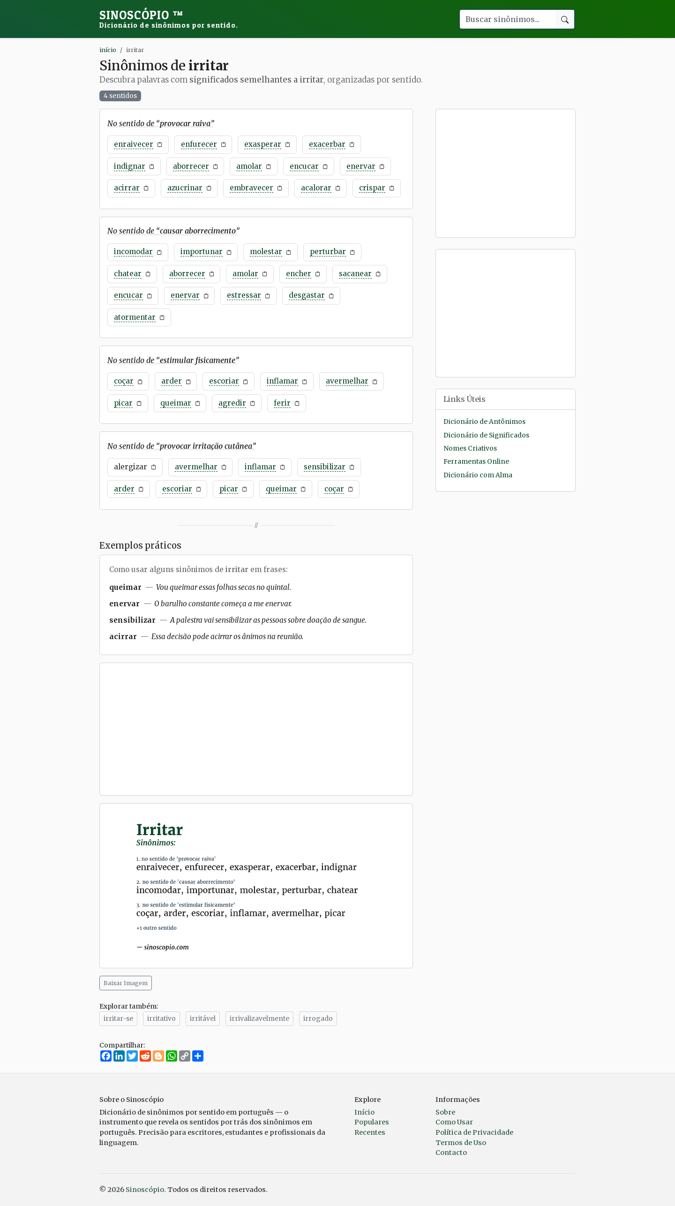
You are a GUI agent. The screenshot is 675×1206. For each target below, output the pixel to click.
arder (171, 381)
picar (123, 403)
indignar (129, 166)
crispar (372, 187)
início (107, 49)
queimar (175, 403)
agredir (232, 403)
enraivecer (133, 144)
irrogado (318, 1018)
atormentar (135, 317)
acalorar (316, 187)
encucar (304, 166)
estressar (244, 295)
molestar (266, 251)
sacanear (355, 273)
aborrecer (191, 166)
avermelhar (347, 381)
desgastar (307, 295)
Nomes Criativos (470, 448)
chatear (128, 273)
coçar (124, 381)
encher (298, 273)
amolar (249, 166)
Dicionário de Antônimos (484, 422)
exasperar (262, 144)
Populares (371, 1122)
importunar (201, 251)
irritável (203, 1018)
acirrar (127, 187)
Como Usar (454, 1122)
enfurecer (199, 144)
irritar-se (118, 1018)
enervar (360, 166)
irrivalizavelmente (259, 1018)
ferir (282, 403)
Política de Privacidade (474, 1132)
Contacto (451, 1152)
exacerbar (327, 144)
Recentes (369, 1132)
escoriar (224, 381)
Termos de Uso (460, 1142)
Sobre (445, 1112)
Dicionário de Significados (486, 435)
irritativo (161, 1018)
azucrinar (184, 187)
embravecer (251, 187)
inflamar (282, 381)
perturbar (328, 251)
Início (364, 1112)
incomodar (133, 251)
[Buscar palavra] (507, 19)
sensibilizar (324, 466)
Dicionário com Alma (477, 475)
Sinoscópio (168, 19)
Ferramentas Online (476, 462)
